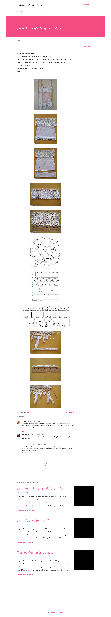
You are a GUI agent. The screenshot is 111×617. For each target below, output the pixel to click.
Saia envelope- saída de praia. (35, 552)
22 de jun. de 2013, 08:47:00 (36, 421)
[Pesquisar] (86, 4)
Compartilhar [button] (86, 46)
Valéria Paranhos (26, 444)
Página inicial (21, 11)
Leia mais (65, 510)
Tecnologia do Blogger (55, 612)
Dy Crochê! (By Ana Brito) (30, 4)
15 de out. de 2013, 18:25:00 (38, 444)
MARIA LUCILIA (25, 434)
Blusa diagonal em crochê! (33, 520)
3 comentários (31, 542)
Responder (25, 431)
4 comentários (31, 574)
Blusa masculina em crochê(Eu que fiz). (40, 488)
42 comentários (32, 510)
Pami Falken (25, 421)
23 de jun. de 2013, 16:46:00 (37, 434)
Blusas (84, 55)
